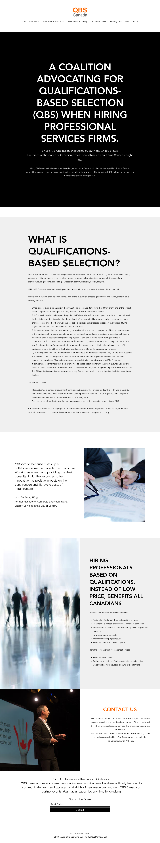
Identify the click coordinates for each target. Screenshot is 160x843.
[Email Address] (80, 804)
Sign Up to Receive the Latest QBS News (81, 779)
